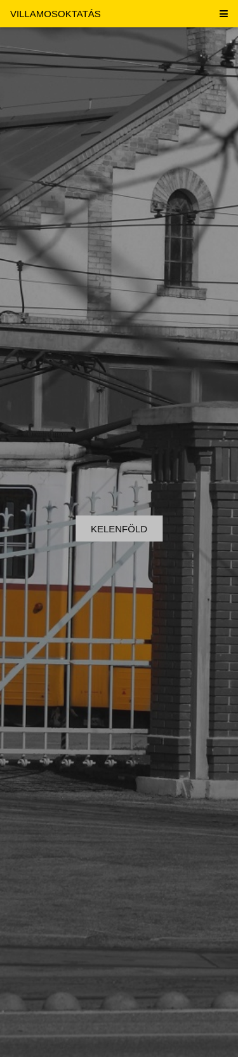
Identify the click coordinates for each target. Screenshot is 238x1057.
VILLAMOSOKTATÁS (55, 13)
